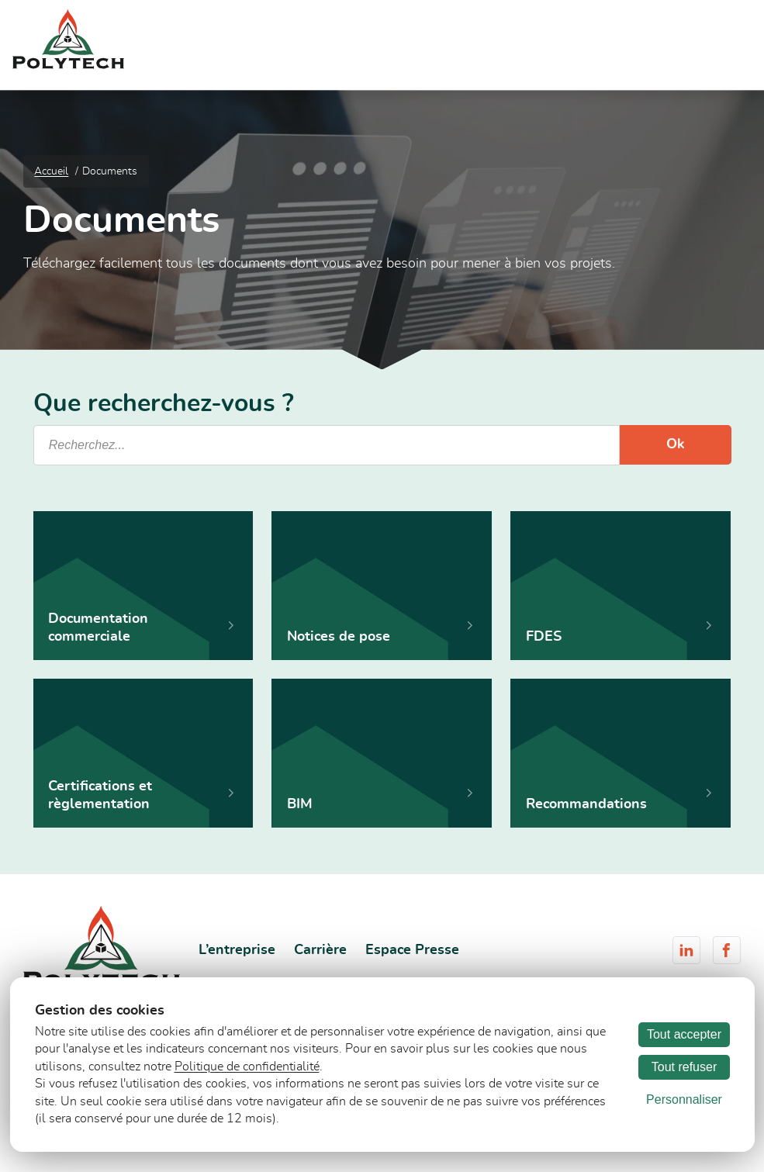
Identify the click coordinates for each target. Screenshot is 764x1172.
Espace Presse (412, 950)
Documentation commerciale (98, 627)
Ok (675, 444)
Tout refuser (684, 1066)
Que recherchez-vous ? (163, 404)
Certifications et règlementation (100, 795)
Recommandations (586, 804)
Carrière (320, 950)
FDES (544, 637)
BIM (300, 804)
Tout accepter (684, 1034)
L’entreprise (237, 950)
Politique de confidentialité (247, 1066)
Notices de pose (338, 637)
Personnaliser (684, 1099)
